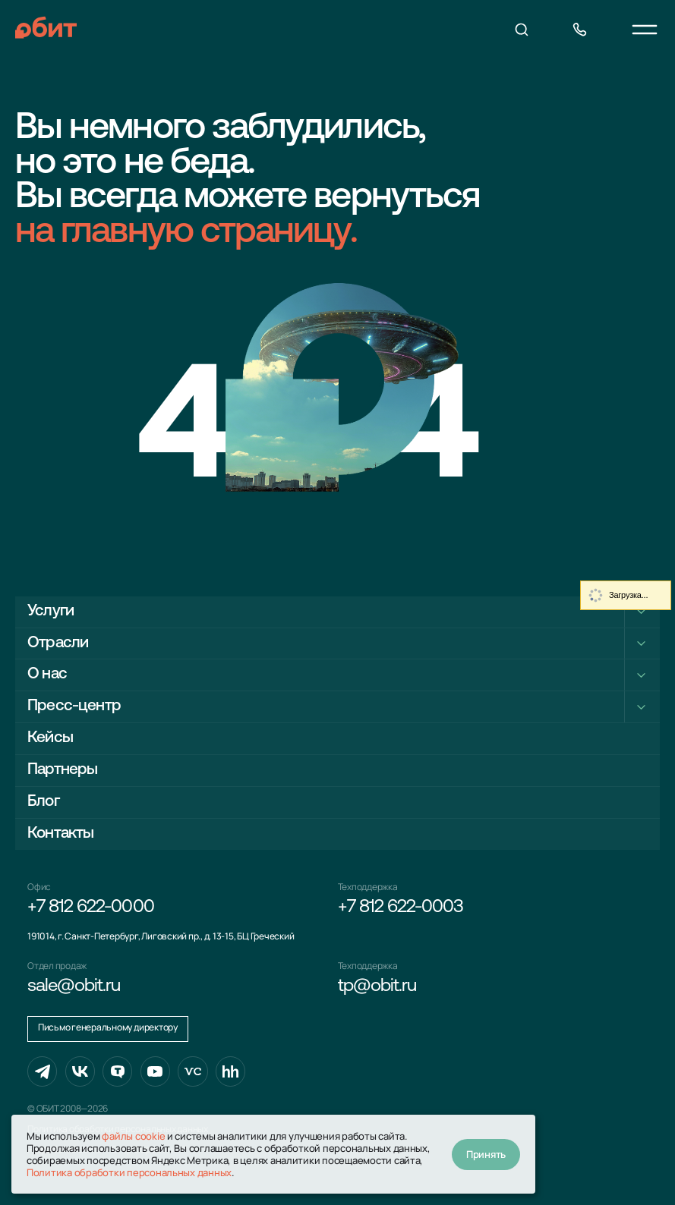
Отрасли (57, 643)
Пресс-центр (74, 706)
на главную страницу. (186, 233)
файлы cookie (133, 1136)
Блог (43, 802)
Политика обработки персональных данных (129, 1172)
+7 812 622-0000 (90, 907)
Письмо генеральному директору (108, 1027)
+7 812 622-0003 (401, 907)
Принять (486, 1154)
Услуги (50, 611)
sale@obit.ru (73, 986)
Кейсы (50, 738)
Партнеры (62, 770)
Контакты (60, 834)
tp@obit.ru (377, 986)
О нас (47, 674)
